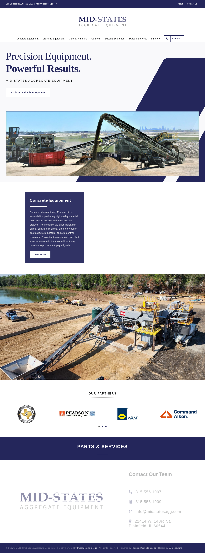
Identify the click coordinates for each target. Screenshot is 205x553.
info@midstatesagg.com (46, 4)
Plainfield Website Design (144, 548)
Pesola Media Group (87, 548)
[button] (99, 426)
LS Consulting (175, 548)
